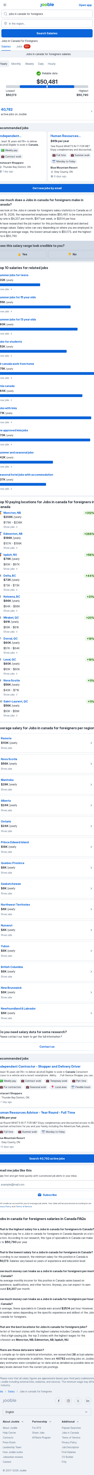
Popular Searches (71, 1427)
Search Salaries (47, 33)
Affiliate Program (41, 1437)
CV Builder (67, 1456)
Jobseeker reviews (13, 1456)
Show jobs (11, 527)
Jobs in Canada (70, 1432)
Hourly (52, 63)
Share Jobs (38, 1432)
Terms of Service (24, 1206)
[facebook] (58, 1400)
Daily (41, 63)
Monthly (16, 63)
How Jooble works (13, 1452)
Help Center (9, 1432)
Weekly (29, 63)
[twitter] (78, 1400)
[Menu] (4, 4)
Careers (7, 1461)
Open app (85, 5)
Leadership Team (12, 1447)
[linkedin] (87, 1400)
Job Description (70, 1447)
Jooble (22, 1470)
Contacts (8, 1437)
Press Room (9, 1442)
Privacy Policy (69, 1442)
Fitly (64, 1461)
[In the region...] (47, 23)
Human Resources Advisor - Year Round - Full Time (67, 136)
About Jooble (10, 1427)
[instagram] (68, 1400)
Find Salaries (69, 1452)
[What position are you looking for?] (47, 14)
